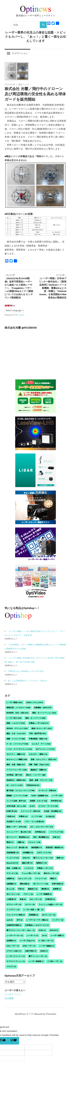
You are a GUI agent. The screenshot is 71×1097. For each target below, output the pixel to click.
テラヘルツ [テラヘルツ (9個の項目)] (12, 873)
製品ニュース (24, 84)
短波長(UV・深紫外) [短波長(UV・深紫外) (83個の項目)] (16, 780)
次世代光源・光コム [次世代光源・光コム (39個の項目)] (16, 806)
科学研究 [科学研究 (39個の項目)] (56, 800)
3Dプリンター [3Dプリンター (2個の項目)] (48, 914)
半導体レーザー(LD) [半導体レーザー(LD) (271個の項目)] (38, 723)
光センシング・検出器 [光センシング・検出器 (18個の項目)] (16, 847)
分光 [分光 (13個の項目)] (26, 857)
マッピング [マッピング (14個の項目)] (12, 857)
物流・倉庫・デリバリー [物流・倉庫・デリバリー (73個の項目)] (40, 780)
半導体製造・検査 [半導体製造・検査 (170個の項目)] (38, 738)
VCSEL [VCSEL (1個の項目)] (42, 930)
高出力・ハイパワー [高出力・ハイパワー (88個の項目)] (35, 774)
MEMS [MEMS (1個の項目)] (44, 951)
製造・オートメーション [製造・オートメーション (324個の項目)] (44, 712)
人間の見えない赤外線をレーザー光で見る (26, 671)
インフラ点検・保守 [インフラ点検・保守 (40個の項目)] (16, 800)
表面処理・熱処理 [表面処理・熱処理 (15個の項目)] (54, 847)
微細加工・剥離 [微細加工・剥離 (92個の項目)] (38, 769)
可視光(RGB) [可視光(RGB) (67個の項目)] (32, 785)
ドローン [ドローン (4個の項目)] (28, 894)
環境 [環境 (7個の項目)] (53, 878)
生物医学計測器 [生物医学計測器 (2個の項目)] (13, 925)
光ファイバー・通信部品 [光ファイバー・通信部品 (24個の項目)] (17, 837)
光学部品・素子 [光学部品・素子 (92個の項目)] (14, 774)
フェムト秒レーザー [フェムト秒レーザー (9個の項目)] (31, 873)
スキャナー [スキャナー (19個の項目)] (34, 842)
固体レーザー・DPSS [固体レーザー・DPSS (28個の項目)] (16, 826)
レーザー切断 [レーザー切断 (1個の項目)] (57, 935)
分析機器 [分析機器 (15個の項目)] (28, 852)
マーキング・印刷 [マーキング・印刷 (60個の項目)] (47, 790)
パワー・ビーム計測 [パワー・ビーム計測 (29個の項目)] (34, 821)
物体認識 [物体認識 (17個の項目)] (36, 847)
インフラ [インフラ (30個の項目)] (36, 816)
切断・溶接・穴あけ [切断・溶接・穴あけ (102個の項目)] (39, 764)
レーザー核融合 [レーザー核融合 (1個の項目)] (46, 945)
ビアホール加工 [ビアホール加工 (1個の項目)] (13, 951)
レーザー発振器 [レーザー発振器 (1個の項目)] (36, 961)
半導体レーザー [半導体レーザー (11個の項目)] (45, 868)
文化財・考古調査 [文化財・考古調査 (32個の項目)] (52, 811)
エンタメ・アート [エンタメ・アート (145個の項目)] (41, 743)
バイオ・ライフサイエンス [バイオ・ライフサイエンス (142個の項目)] (19, 749)
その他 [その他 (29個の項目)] (50, 816)
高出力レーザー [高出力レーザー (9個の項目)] (51, 873)
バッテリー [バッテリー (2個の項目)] (57, 920)
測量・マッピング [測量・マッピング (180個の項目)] (15, 738)
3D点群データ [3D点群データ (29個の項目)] (13, 821)
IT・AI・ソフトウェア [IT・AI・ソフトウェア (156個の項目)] (17, 743)
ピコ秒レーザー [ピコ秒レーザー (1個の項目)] (54, 961)
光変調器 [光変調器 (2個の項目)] (33, 914)
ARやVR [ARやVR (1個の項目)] (54, 930)
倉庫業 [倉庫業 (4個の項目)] (57, 888)
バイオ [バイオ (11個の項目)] (28, 868)
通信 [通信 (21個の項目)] (9, 842)
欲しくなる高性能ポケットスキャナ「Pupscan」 (28, 680)
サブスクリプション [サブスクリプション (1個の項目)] (15, 961)
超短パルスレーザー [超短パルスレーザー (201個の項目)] (42, 728)
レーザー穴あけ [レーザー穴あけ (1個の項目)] (27, 940)
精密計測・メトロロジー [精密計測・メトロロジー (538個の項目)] (18, 707)
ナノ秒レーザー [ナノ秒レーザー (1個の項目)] (46, 940)
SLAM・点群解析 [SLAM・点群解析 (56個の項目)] (39, 795)
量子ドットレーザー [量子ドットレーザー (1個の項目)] (38, 956)
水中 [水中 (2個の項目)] (19, 920)
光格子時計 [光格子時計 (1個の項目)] (30, 951)
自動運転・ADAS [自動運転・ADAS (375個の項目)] (42, 707)
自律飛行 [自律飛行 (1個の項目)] (11, 940)
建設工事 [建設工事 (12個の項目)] (27, 863)
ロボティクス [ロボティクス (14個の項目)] (44, 852)
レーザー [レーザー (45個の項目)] (57, 795)
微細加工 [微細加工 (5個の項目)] (32, 888)
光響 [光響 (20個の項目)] (20, 842)
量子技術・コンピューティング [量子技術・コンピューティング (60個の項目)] (20, 790)
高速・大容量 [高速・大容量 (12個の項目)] (13, 868)
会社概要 (9, 998)
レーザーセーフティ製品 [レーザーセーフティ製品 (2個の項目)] (37, 920)
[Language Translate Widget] (14, 310)
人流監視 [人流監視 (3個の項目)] (11, 899)
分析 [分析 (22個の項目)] (56, 837)
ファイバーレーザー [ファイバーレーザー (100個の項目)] (16, 769)
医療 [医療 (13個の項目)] (60, 857)
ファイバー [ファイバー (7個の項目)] (40, 878)
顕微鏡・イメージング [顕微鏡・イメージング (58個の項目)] (16, 795)
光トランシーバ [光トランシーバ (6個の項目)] (40, 883)
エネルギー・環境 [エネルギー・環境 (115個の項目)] (38, 754)
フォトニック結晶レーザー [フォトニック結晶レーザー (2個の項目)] (50, 904)
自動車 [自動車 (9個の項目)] (10, 878)
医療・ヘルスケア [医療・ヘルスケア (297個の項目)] (15, 723)
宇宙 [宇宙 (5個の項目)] (21, 888)
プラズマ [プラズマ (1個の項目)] (11, 966)
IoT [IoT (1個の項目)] (44, 935)
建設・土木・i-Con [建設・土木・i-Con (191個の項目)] (15, 733)
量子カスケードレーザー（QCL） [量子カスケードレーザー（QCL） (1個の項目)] (20, 930)
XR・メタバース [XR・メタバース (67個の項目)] (14, 785)
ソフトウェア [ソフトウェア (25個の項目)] (56, 831)
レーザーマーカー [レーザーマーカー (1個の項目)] (14, 935)
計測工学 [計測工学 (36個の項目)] (11, 811)
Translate (18, 315)
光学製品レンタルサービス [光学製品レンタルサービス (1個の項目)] (37, 925)
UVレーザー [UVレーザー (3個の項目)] (36, 899)
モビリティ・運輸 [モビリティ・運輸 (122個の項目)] (15, 754)
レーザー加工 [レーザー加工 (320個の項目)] (13, 718)
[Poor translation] (13, 1040)
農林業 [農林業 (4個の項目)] (45, 888)
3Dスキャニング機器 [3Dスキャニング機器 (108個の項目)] (16, 759)
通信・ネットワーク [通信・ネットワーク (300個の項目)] (35, 718)
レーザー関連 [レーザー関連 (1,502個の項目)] (14, 702)
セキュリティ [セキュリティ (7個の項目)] (24, 878)
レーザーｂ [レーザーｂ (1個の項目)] (32, 935)
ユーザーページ (13, 994)
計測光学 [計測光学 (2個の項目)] (50, 899)
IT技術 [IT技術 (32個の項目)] (10, 816)
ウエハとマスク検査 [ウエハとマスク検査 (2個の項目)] (15, 914)
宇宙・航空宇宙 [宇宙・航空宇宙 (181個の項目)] (37, 733)
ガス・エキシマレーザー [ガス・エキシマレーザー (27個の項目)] (41, 826)
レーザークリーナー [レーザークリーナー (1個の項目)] (15, 956)
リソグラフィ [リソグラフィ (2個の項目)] (12, 909)
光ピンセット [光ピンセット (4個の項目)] (12, 894)
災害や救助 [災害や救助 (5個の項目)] (57, 883)
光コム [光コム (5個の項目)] (10, 888)
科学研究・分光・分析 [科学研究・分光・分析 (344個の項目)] (17, 712)
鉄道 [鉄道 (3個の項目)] (23, 899)
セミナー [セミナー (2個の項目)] (30, 904)
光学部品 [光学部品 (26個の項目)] (40, 831)
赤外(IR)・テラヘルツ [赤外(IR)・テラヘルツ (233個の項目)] (17, 728)
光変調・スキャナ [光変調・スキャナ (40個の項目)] (38, 800)
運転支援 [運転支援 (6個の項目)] (24, 883)
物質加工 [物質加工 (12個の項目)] (41, 863)
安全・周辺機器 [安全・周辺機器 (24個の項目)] (41, 837)
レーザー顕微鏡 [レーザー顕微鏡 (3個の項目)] (44, 894)
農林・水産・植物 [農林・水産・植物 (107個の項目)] (15, 764)
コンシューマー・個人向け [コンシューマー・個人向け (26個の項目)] (18, 831)
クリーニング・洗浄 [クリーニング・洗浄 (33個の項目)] (30, 811)
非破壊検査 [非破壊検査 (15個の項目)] (12, 852)
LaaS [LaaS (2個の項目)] (9, 920)
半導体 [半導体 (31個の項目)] (23, 816)
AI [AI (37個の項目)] (32, 806)
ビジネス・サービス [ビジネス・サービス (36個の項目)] (48, 806)
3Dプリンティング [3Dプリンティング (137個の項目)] (45, 749)
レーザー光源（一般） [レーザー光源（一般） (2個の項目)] (33, 909)
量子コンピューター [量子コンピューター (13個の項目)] (43, 857)
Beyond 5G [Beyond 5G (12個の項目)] (12, 863)
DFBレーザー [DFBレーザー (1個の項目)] (29, 945)
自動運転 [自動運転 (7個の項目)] (11, 883)
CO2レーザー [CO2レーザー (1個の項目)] (12, 945)
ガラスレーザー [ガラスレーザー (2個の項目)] (13, 904)
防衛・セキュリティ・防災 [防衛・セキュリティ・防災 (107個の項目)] (43, 759)
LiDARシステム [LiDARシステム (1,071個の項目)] (34, 702)
